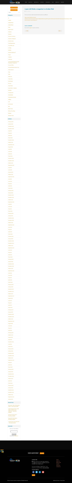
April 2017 (10, 305)
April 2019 (10, 254)
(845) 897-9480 (40, 462)
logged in (30, 27)
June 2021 (10, 206)
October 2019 (10, 245)
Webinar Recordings (14, 7)
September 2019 (11, 247)
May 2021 (10, 208)
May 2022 (10, 183)
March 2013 (10, 367)
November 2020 (11, 220)
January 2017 (10, 312)
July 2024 (10, 149)
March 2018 (10, 282)
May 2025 (10, 133)
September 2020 (11, 224)
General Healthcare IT (12, 52)
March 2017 (10, 307)
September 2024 (11, 144)
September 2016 (11, 321)
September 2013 (11, 360)
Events (33, 475)
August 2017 (10, 298)
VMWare (9, 99)
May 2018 (10, 277)
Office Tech (10, 76)
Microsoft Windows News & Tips (13, 67)
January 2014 (10, 351)
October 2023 (10, 163)
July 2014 (10, 344)
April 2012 (10, 380)
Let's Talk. (42, 453)
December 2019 (11, 241)
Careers (62, 2)
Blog (53, 2)
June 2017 (10, 300)
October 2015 (10, 335)
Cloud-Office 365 (11, 45)
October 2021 (10, 199)
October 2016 (10, 318)
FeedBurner (16, 435)
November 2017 (11, 291)
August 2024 (10, 146)
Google (9, 54)
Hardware (10, 57)
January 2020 (10, 238)
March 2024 (10, 156)
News (9, 72)
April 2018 (10, 279)
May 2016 (10, 328)
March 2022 (10, 188)
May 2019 (10, 252)
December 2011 (11, 390)
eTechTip (9, 50)
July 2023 (10, 167)
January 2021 (10, 215)
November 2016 (11, 316)
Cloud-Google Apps (11, 43)
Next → (60, 30)
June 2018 (10, 275)
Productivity (10, 78)
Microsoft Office (11, 65)
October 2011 (10, 394)
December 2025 (11, 126)
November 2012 (11, 376)
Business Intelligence (12, 38)
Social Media (10, 85)
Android (9, 20)
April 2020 (10, 231)
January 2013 (10, 371)
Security (9, 83)
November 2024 (11, 140)
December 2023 (11, 158)
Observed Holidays (46, 467)
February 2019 (10, 259)
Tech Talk (9, 90)
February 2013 (10, 369)
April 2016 (10, 330)
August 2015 (10, 337)
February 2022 (10, 190)
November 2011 (11, 392)
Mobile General (11, 69)
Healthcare (10, 59)
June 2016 (10, 325)
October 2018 (10, 268)
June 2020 (10, 227)
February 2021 (10, 213)
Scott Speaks (10, 81)
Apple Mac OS (10, 29)
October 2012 (10, 378)
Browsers (9, 31)
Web (9, 106)
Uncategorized (10, 92)
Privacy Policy (62, 480)
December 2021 (11, 195)
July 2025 (10, 130)
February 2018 (10, 284)
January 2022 (10, 192)
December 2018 (11, 263)
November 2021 (11, 197)
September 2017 (11, 296)
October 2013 (10, 357)
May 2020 (10, 229)
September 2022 (11, 176)
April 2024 (10, 153)
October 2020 (10, 222)
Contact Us (57, 2)
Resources (48, 2)
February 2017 (10, 309)
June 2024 (10, 151)
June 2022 (10, 181)
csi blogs (9, 47)
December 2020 (11, 218)
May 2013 (10, 362)
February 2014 (10, 348)
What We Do (36, 2)
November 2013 (11, 355)
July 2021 (10, 204)
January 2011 (10, 399)
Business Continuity (11, 36)
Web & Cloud (10, 108)
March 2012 (10, 383)
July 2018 (10, 273)
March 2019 (10, 257)
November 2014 (11, 341)
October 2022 (10, 174)
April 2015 (10, 339)
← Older (26, 30)
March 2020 (10, 234)
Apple (9, 27)
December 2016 (11, 314)
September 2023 (11, 165)
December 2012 (11, 374)
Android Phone (10, 22)
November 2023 (11, 160)
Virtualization (10, 94)
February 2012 (10, 385)
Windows (9, 113)
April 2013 (10, 364)
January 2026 (10, 124)
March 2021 (10, 211)
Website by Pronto (56, 480)
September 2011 (11, 396)
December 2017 (11, 289)
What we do (58, 462)
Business (9, 34)
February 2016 (10, 332)
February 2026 (10, 121)
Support (42, 2)
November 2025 (11, 128)
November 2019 (11, 243)
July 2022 (10, 179)
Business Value (11, 41)
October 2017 (10, 293)
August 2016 (10, 323)
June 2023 (10, 169)
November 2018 (11, 266)
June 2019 (10, 250)
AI (8, 18)
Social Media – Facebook (12, 88)
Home (26, 2)
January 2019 (10, 261)
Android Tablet (10, 24)
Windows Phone (11, 115)
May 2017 (10, 302)
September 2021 (11, 202)
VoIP (9, 101)
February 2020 (10, 236)
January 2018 (10, 286)
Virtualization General (12, 97)
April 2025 (10, 135)
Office (9, 74)
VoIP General (10, 104)
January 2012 (10, 387)
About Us (30, 2)
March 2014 (10, 346)
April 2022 (10, 185)
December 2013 (11, 353)
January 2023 (10, 172)
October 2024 (10, 142)
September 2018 (11, 270)
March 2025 (10, 137)
